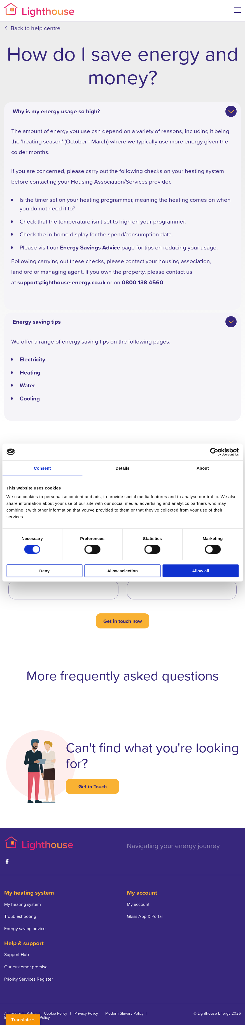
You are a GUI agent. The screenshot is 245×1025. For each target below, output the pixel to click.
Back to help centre (35, 28)
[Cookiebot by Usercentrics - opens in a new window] (214, 452)
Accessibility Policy (20, 1013)
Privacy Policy (86, 1013)
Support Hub (16, 954)
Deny (44, 570)
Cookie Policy (55, 1013)
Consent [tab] (42, 467)
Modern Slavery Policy (124, 1013)
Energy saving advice (25, 928)
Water (27, 385)
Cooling (30, 398)
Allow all (200, 570)
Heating (30, 372)
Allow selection (122, 570)
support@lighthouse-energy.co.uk (61, 282)
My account (138, 904)
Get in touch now (122, 621)
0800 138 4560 (142, 282)
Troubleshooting (20, 916)
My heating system (22, 904)
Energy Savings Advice (90, 247)
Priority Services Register (28, 979)
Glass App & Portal (145, 916)
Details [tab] (123, 467)
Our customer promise (26, 967)
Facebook (7, 861)
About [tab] (203, 467)
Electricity (32, 359)
